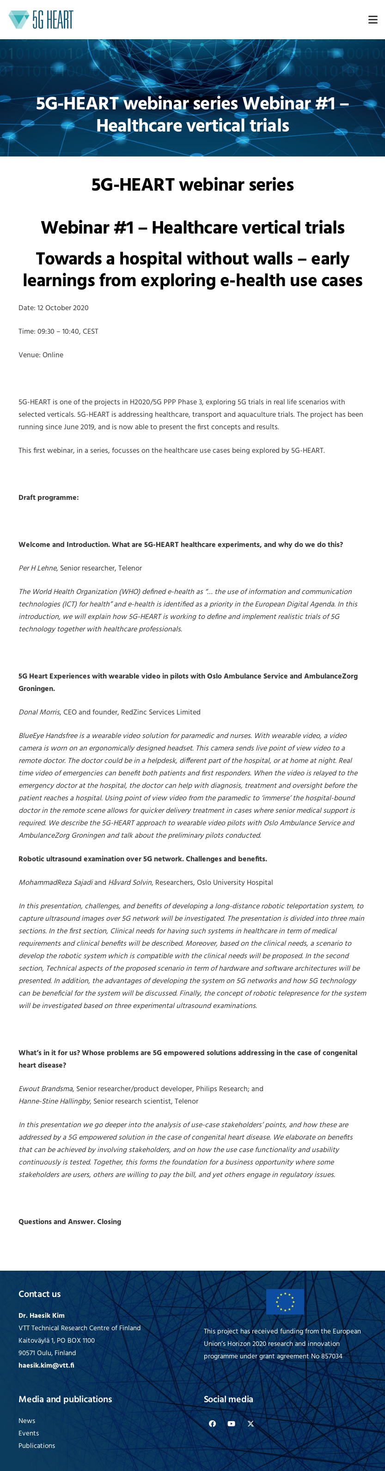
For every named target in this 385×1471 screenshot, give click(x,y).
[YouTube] (231, 1424)
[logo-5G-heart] (41, 20)
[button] (373, 19)
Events (28, 1433)
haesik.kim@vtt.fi (46, 1366)
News (26, 1421)
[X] (251, 1424)
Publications (36, 1446)
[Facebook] (212, 1424)
